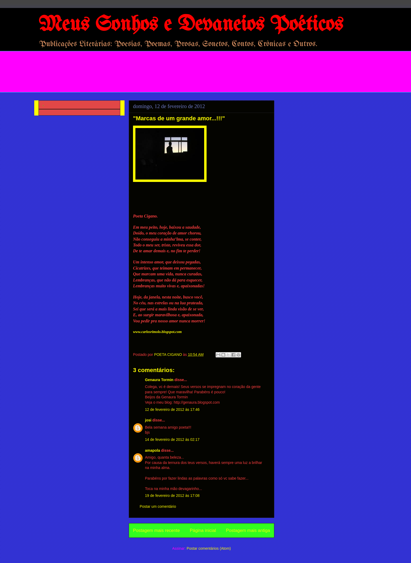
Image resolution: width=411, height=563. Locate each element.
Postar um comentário (158, 506)
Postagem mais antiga (248, 530)
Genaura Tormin (159, 380)
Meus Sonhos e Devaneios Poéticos (190, 25)
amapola (152, 450)
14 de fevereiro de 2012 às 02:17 (172, 439)
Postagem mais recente (156, 530)
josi (148, 420)
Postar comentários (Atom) (209, 548)
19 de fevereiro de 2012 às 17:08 (172, 495)
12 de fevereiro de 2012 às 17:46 (172, 409)
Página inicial (203, 530)
